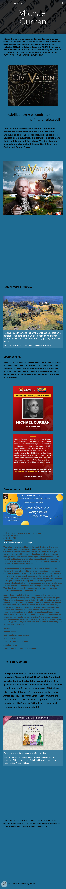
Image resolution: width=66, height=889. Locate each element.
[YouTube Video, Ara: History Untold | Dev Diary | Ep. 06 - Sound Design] (33, 855)
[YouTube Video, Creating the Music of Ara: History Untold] (33, 791)
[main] (33, 17)
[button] (3, 3)
